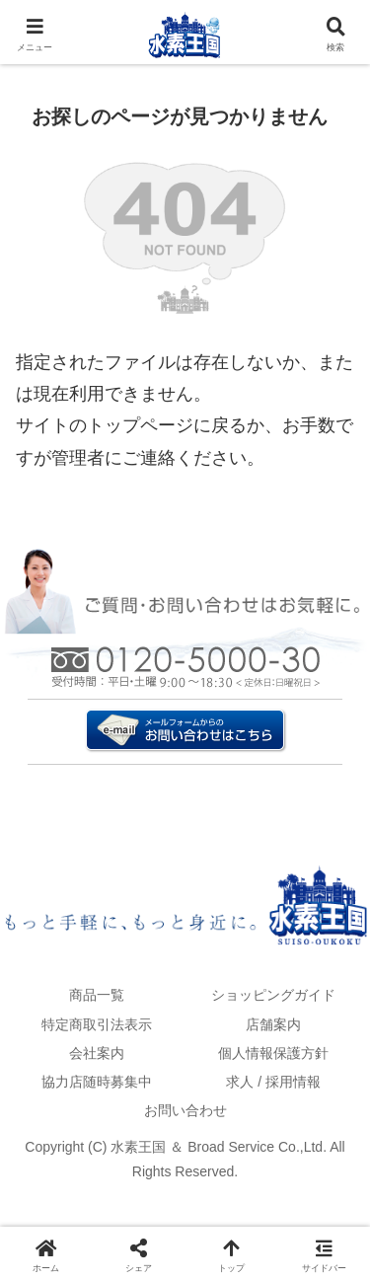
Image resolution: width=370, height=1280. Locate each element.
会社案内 (96, 1053)
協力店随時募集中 (96, 1082)
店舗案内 (273, 1024)
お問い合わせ (185, 1110)
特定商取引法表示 (96, 1024)
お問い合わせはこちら (185, 707)
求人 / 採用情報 (273, 1082)
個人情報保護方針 (273, 1053)
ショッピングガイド (273, 995)
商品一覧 (96, 995)
